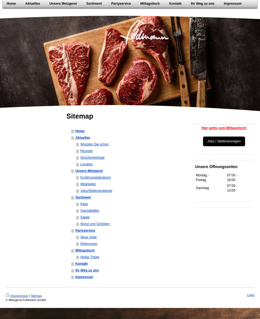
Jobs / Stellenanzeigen (224, 141)
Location (86, 164)
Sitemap (36, 295)
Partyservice (85, 230)
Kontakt (81, 264)
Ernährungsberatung (95, 177)
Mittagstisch (85, 250)
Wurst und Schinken (95, 224)
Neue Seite (88, 237)
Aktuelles (82, 138)
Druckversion (17, 295)
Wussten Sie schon (94, 144)
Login (250, 295)
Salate (85, 217)
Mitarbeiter (88, 184)
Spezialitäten (89, 211)
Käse (84, 204)
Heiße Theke (89, 257)
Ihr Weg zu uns (87, 270)
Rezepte (86, 151)
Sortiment (83, 197)
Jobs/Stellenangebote (96, 191)
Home (79, 131)
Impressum (84, 277)
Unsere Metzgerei (89, 171)
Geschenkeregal (92, 158)
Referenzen (88, 244)
